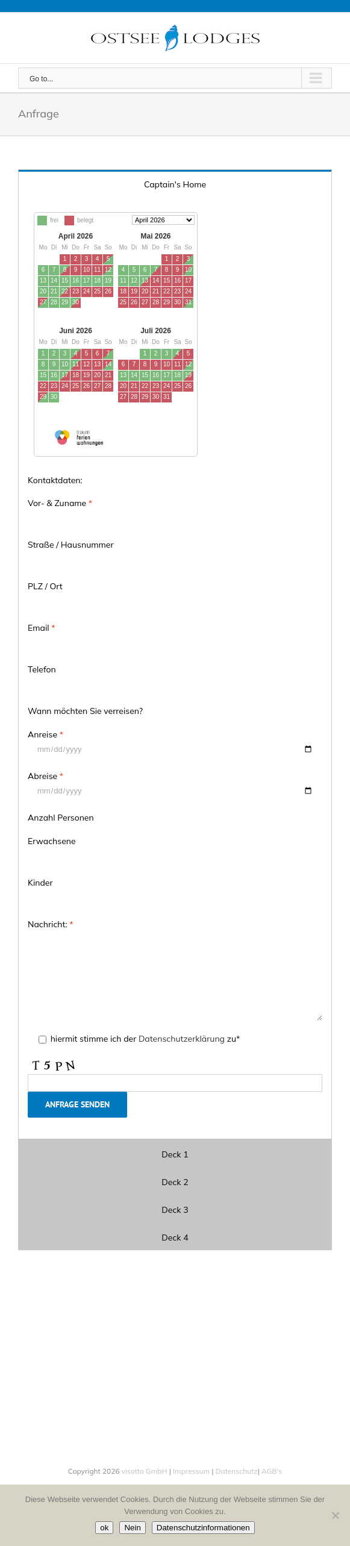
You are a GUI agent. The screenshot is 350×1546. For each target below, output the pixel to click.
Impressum (191, 1471)
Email (41, 627)
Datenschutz (235, 1471)
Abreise (45, 776)
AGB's (271, 1471)
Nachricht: (50, 924)
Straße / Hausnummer (71, 544)
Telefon (42, 669)
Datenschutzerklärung (181, 1038)
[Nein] (335, 1515)
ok (104, 1527)
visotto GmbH (144, 1471)
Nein (132, 1527)
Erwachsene (52, 841)
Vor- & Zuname (60, 503)
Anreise (45, 734)
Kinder (40, 882)
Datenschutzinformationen (203, 1527)
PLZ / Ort (45, 586)
